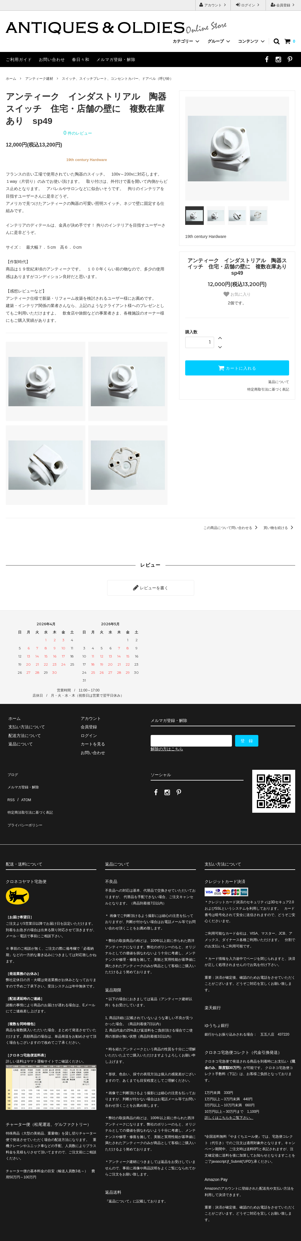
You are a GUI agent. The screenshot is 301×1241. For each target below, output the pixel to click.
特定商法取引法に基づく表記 (32, 795)
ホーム (11, 79)
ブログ (12, 770)
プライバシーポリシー (26, 804)
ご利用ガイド (19, 59)
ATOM (23, 787)
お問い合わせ (52, 59)
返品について (278, 382)
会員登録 (283, 4)
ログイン (248, 4)
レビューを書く (151, 586)
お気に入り (237, 294)
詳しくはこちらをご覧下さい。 (229, 1095)
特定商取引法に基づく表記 (268, 389)
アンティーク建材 (39, 79)
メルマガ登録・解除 (116, 59)
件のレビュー (78, 133)
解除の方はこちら (167, 746)
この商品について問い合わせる (231, 528)
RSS (10, 787)
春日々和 (80, 59)
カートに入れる (237, 368)
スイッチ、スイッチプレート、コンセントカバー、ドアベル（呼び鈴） (117, 79)
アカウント (213, 4)
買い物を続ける (279, 528)
